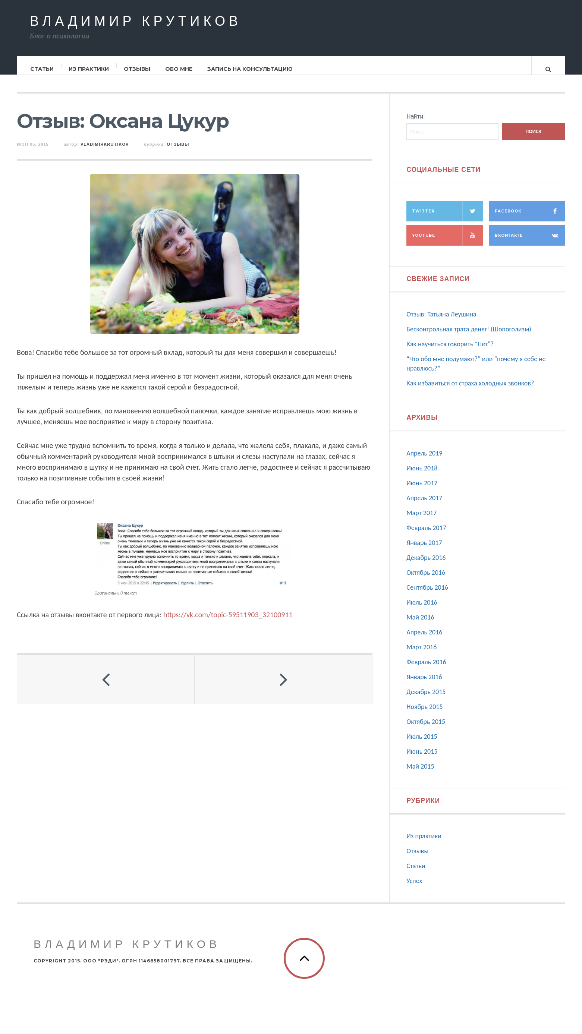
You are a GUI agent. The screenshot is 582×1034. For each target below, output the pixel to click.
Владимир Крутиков (136, 22)
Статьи (42, 69)
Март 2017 (421, 520)
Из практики (89, 69)
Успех (414, 888)
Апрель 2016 (424, 639)
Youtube (447, 242)
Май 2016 (420, 624)
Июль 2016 (421, 609)
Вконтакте (530, 242)
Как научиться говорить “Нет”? (450, 351)
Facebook (530, 218)
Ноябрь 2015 (424, 714)
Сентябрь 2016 (427, 594)
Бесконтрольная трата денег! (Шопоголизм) (468, 336)
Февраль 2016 (426, 669)
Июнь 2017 (421, 490)
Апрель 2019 (424, 460)
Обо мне (178, 69)
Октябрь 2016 (425, 580)
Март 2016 (421, 654)
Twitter (447, 218)
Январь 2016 (424, 684)
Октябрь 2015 (425, 729)
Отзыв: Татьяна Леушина (441, 321)
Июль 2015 (421, 744)
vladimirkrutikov (105, 151)
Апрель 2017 (424, 505)
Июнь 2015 (421, 758)
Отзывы (137, 69)
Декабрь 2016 (426, 565)
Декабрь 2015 (426, 699)
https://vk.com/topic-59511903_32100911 (228, 621)
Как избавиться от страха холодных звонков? (470, 390)
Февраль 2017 (426, 535)
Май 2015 (420, 773)
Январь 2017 (424, 550)
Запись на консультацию (250, 69)
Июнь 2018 (421, 475)
